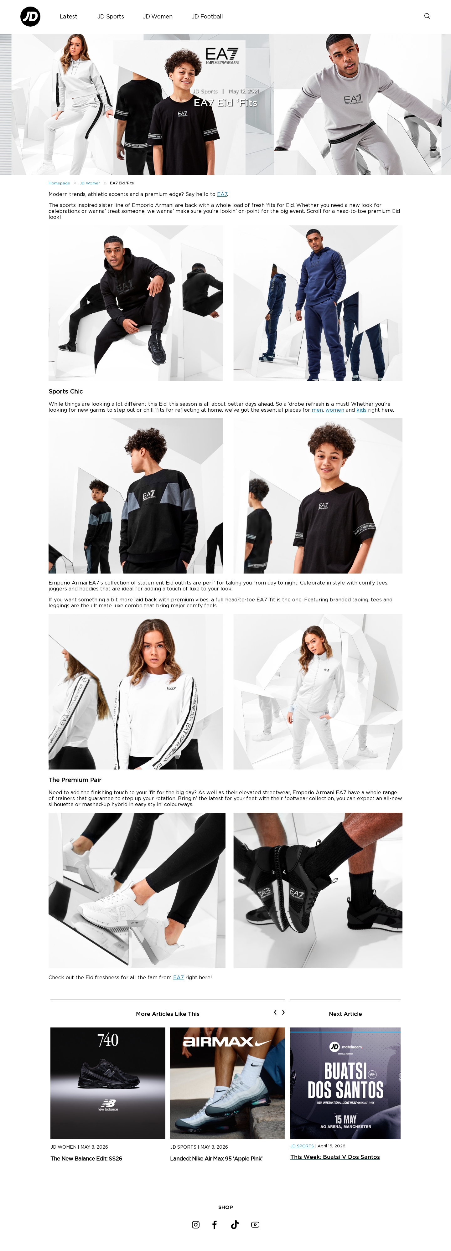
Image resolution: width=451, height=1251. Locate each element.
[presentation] (275, 1012)
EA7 (222, 194)
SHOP (225, 1207)
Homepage (59, 183)
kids (361, 410)
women (334, 410)
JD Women (158, 17)
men (317, 410)
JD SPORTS (302, 1146)
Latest (68, 17)
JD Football (207, 17)
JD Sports (110, 17)
